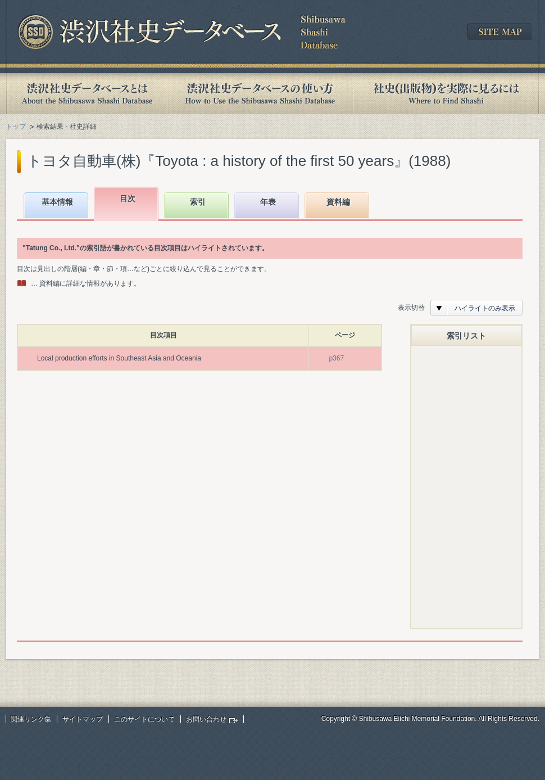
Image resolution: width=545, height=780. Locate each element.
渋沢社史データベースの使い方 (260, 93)
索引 (198, 201)
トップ (16, 126)
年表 (268, 201)
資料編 (338, 201)
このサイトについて (144, 719)
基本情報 (57, 201)
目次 (127, 198)
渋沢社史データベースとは (86, 93)
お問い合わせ (206, 719)
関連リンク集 (31, 719)
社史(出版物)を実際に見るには (446, 93)
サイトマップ (82, 719)
